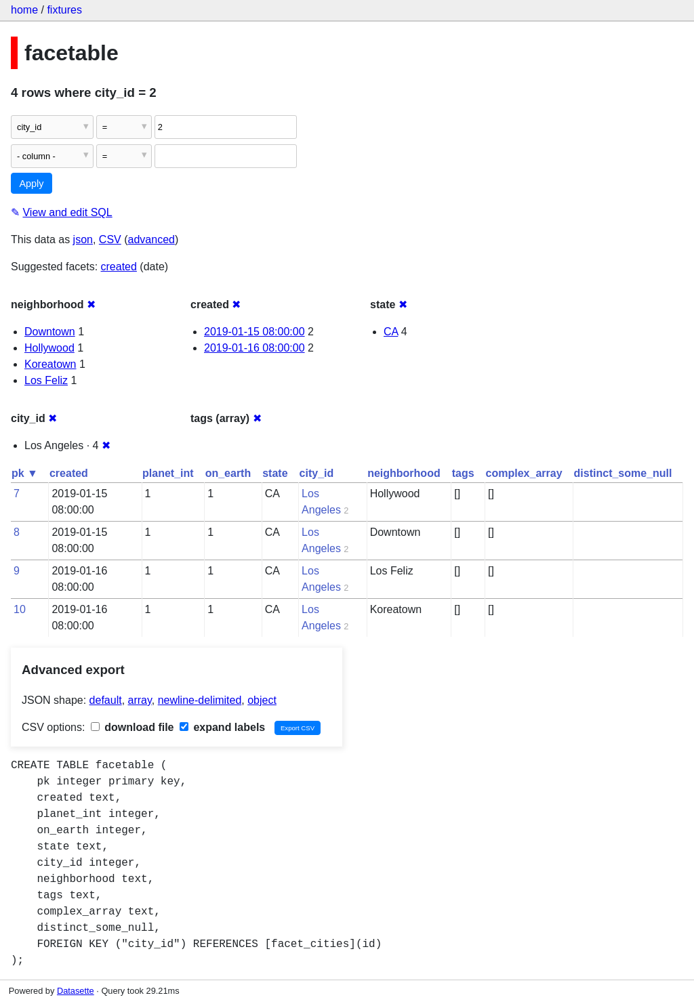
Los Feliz (46, 380)
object (262, 700)
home (24, 10)
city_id (317, 473)
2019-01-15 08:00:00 (254, 331)
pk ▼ (25, 473)
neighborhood (404, 473)
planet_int (168, 473)
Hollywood (49, 348)
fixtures (64, 10)
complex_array (524, 473)
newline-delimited (200, 700)
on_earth (228, 473)
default (105, 700)
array (140, 700)
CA (391, 331)
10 (20, 609)
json (83, 239)
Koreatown (50, 364)
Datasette (75, 991)
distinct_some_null (623, 473)
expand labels (222, 727)
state (274, 473)
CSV (110, 239)
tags (463, 473)
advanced (151, 239)
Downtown (49, 331)
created (119, 266)
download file (132, 727)
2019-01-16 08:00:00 (254, 348)
